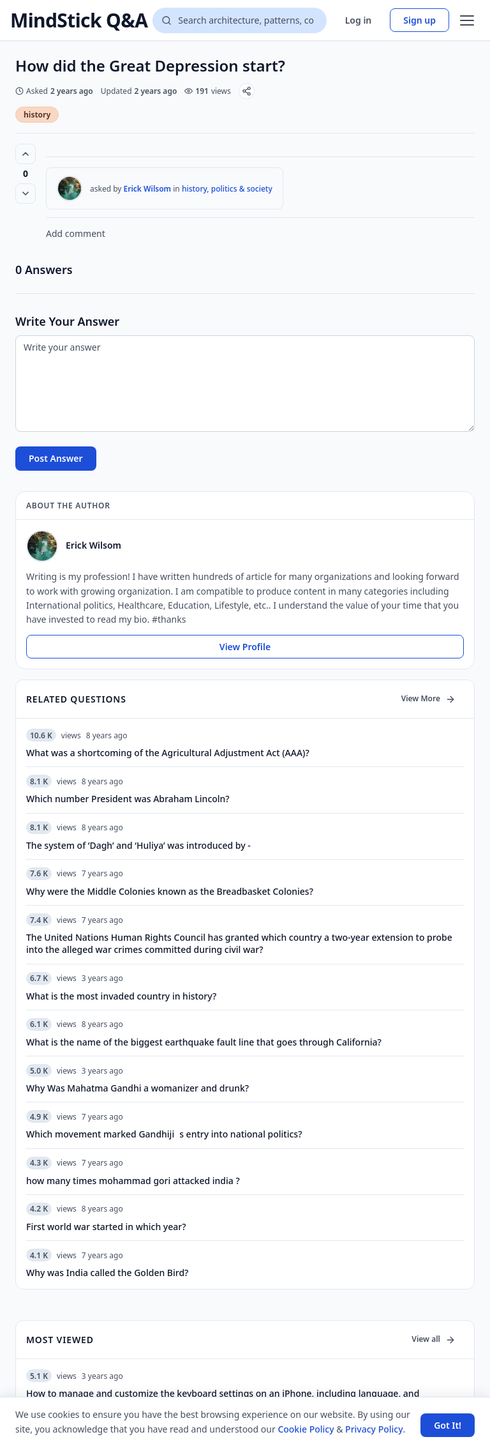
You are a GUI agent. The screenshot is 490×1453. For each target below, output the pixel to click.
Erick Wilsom (148, 188)
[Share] (247, 91)
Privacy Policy (374, 1429)
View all (434, 1339)
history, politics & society (227, 188)
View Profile (245, 647)
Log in (358, 20)
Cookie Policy (306, 1429)
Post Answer (56, 458)
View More (428, 698)
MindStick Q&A (78, 20)
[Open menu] (467, 20)
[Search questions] (239, 20)
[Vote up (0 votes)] (25, 154)
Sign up (419, 20)
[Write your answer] (245, 383)
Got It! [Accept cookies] (447, 1425)
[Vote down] (25, 193)
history (37, 114)
